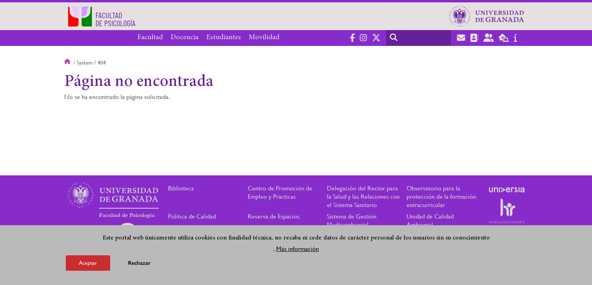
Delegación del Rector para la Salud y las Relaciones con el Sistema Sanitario (363, 196)
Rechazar (139, 263)
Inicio (68, 62)
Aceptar (88, 263)
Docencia (185, 37)
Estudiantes (223, 37)
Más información (297, 249)
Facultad (150, 37)
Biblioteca (181, 188)
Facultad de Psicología (127, 215)
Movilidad (264, 37)
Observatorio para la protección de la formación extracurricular (441, 196)
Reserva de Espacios (274, 216)
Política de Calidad (192, 216)
